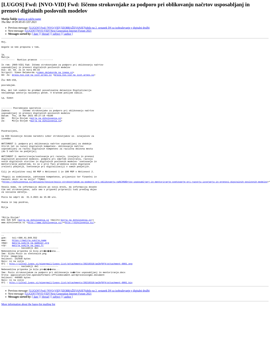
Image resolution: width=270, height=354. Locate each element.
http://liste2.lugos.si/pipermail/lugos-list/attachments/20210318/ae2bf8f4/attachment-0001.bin (70, 329)
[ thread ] (45, 33)
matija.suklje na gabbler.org (30, 283)
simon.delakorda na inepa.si (55, 78)
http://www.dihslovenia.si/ (45, 259)
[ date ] (36, 33)
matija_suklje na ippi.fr (28, 286)
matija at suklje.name (29, 18)
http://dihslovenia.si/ (79, 259)
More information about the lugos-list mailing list (28, 351)
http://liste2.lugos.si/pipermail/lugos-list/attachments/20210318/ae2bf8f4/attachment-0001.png (70, 307)
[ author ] (68, 33)
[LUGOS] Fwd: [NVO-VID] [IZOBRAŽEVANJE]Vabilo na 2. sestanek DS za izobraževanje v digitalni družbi (89, 27)
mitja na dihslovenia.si (46, 133)
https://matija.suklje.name (29, 280)
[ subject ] (56, 33)
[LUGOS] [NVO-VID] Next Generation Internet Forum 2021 (58, 30)
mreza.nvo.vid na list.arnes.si (32, 81)
